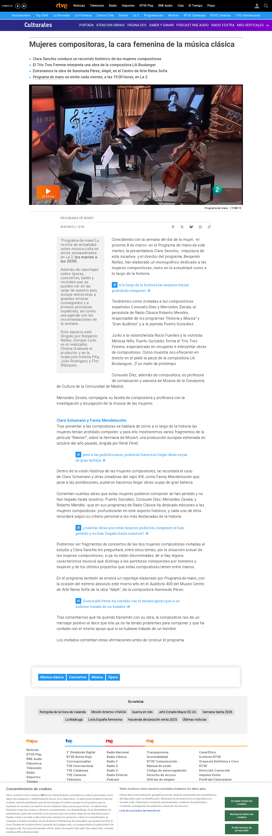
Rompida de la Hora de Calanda (63, 712)
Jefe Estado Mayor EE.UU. (177, 712)
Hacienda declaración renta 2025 (152, 719)
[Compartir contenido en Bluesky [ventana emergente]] (191, 225)
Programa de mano (48, 77)
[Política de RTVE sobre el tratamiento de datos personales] (61, 807)
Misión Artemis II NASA (108, 712)
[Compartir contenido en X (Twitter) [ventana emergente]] (182, 225)
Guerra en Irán (142, 712)
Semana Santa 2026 (217, 712)
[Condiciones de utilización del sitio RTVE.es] (32, 807)
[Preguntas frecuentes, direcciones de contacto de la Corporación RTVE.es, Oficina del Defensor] (201, 807)
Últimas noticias (195, 719)
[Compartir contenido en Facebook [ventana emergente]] (173, 225)
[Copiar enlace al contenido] (209, 225)
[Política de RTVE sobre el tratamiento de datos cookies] (95, 807)
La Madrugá (74, 719)
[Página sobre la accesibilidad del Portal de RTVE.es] (158, 807)
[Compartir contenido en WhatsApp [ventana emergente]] (200, 225)
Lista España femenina (105, 719)
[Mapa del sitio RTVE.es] (181, 807)
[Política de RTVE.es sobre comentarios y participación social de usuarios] (230, 807)
